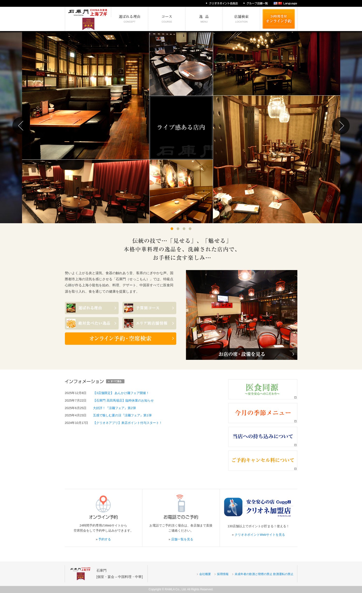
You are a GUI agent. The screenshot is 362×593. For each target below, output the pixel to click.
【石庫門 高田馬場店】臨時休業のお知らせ (123, 400)
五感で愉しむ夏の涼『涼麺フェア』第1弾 (122, 415)
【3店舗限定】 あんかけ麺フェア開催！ (121, 393)
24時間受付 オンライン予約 (278, 19)
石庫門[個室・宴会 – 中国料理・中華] (119, 573)
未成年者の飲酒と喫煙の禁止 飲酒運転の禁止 (264, 574)
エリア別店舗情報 (241, 19)
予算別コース (166, 19)
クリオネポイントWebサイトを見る (260, 534)
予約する (104, 539)
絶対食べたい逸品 (204, 19)
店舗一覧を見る (182, 539)
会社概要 (205, 574)
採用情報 (223, 574)
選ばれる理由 (129, 19)
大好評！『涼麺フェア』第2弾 (114, 408)
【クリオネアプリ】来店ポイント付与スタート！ (127, 423)
